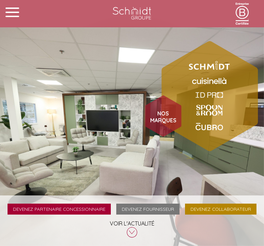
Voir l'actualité (132, 229)
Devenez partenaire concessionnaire (59, 209)
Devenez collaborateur (220, 209)
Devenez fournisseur (148, 209)
